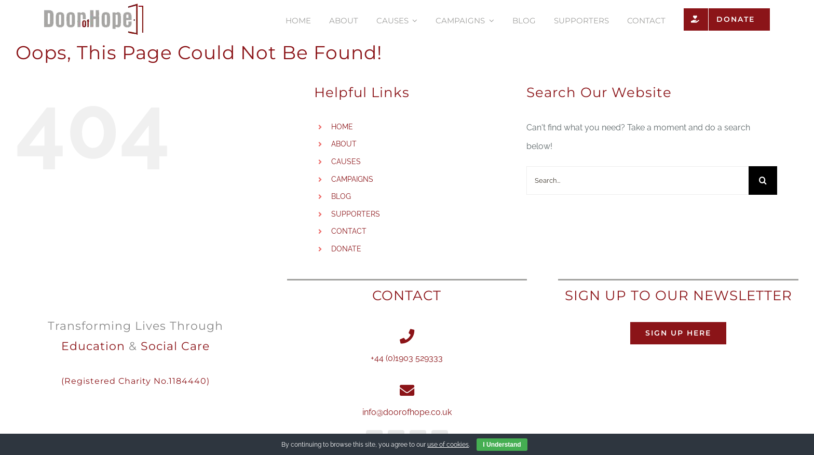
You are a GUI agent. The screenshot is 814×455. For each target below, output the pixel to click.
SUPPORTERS (355, 214)
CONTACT (349, 231)
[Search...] (637, 180)
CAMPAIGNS (352, 179)
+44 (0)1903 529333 (407, 358)
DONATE (346, 249)
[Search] (763, 180)
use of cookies (448, 444)
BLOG (341, 196)
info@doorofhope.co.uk (407, 412)
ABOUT (344, 144)
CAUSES (346, 161)
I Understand (502, 444)
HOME (342, 127)
